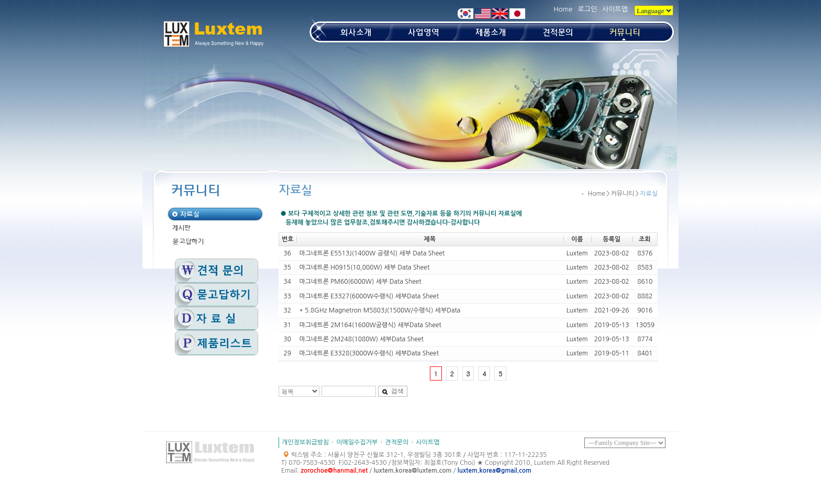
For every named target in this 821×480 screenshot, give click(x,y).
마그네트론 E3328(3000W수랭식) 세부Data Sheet (369, 353)
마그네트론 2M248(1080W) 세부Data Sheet (361, 339)
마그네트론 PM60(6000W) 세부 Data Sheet (360, 281)
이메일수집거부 (357, 442)
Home (562, 9)
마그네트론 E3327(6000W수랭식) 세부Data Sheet (369, 296)
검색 (393, 391)
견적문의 (396, 442)
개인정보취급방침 (305, 442)
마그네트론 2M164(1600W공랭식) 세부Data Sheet (370, 325)
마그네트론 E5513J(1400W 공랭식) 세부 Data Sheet (372, 253)
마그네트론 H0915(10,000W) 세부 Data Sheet (364, 267)
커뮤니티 (622, 194)
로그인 (587, 9)
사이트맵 (615, 9)
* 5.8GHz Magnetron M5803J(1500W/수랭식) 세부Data (380, 310)
